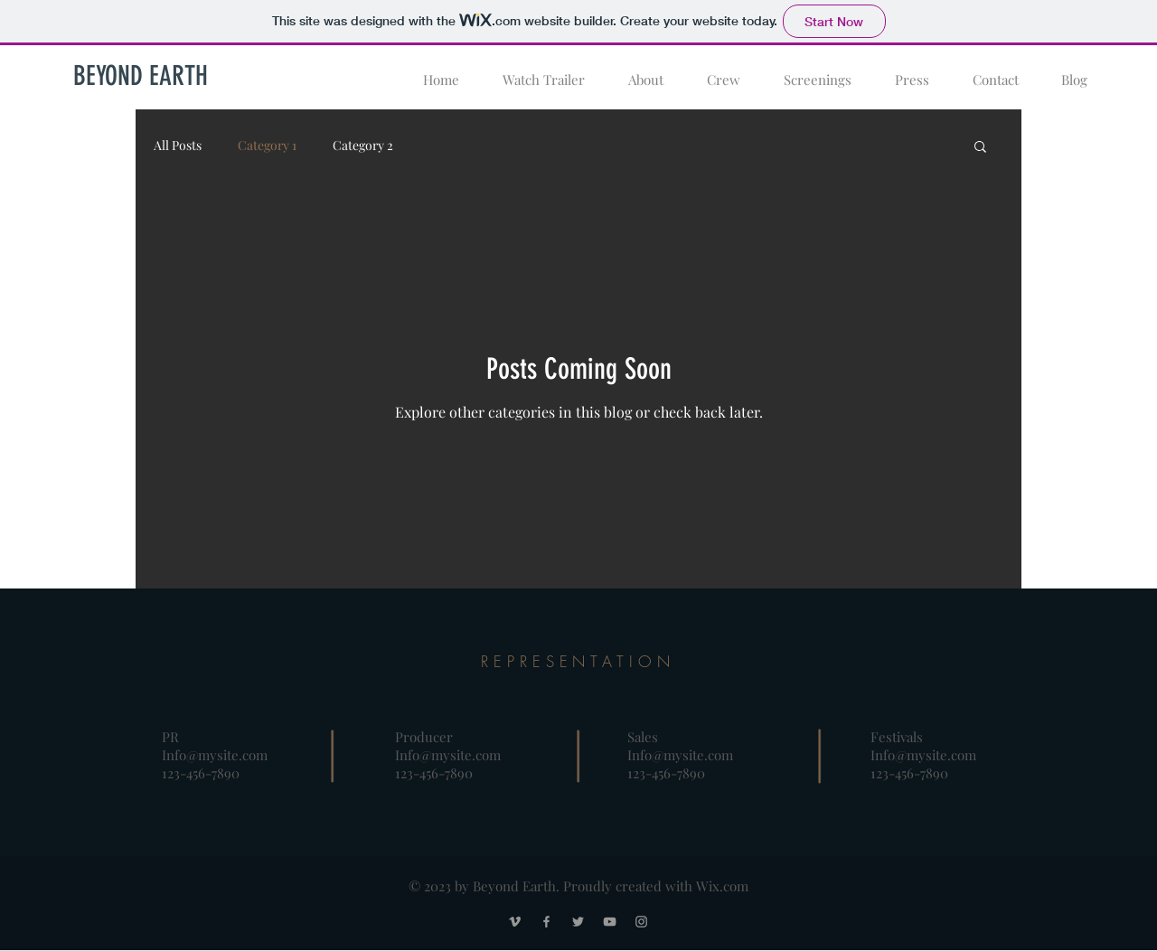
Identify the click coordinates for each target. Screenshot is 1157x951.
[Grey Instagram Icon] (641, 921)
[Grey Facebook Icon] (546, 921)
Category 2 (363, 145)
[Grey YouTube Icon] (609, 921)
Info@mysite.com (215, 755)
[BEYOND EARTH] (140, 76)
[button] (980, 147)
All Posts (178, 145)
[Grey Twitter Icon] (578, 921)
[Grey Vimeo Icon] (514, 921)
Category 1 (267, 145)
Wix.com (722, 886)
